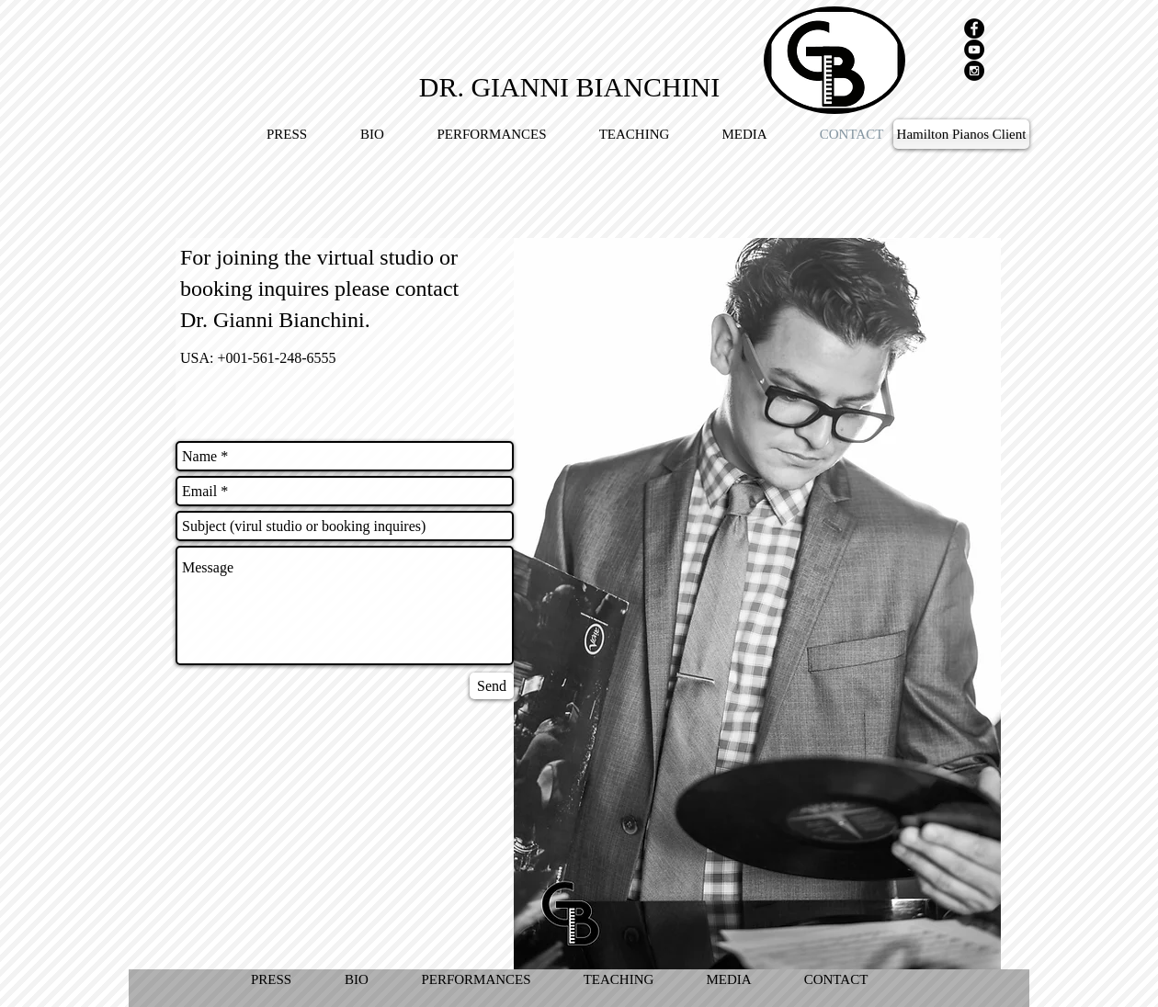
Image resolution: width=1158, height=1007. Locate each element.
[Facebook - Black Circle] (974, 28)
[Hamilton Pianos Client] (961, 134)
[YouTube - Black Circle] (974, 50)
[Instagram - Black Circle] (974, 71)
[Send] (492, 686)
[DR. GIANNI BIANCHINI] (569, 86)
